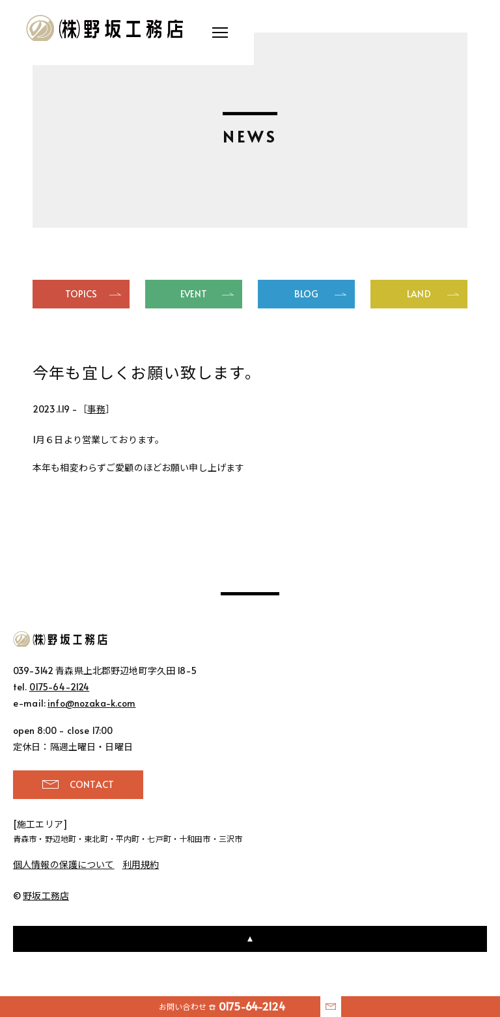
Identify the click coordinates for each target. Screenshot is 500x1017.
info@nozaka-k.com (91, 703)
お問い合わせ (222, 1006)
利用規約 (141, 864)
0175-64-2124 (59, 687)
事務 (96, 409)
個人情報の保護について (64, 864)
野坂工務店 (106, 28)
